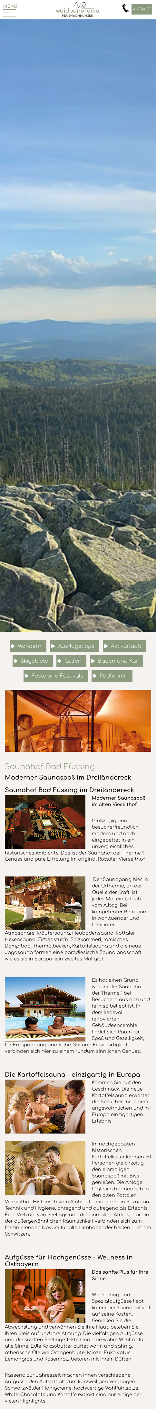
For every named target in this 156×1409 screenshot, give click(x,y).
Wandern (30, 646)
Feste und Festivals (57, 676)
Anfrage (142, 9)
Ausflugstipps (76, 646)
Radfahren (114, 676)
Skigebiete (34, 661)
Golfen (73, 661)
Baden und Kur (118, 661)
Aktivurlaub (126, 646)
